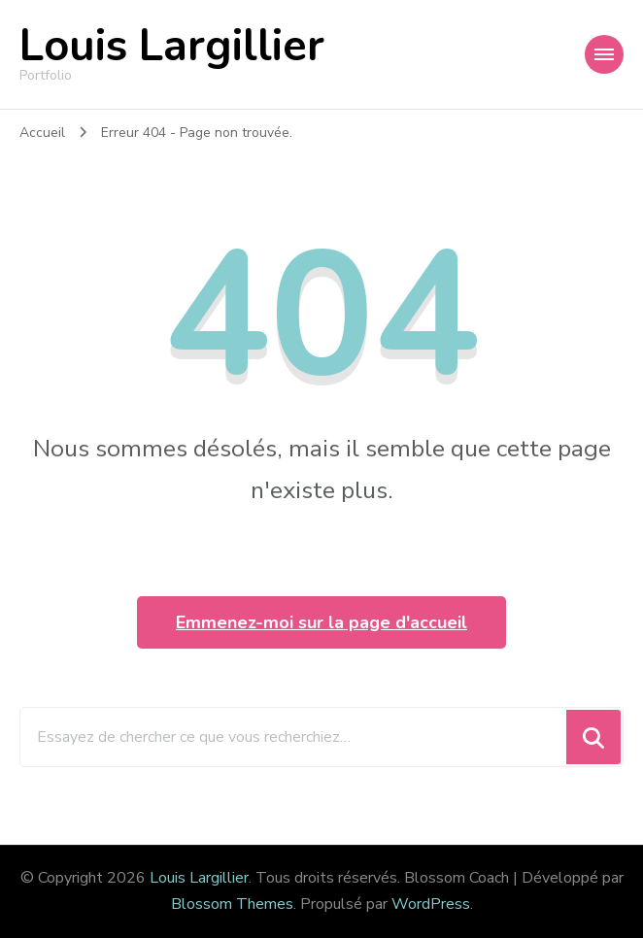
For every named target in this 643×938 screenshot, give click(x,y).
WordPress (430, 904)
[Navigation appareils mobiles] (604, 54)
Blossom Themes (232, 904)
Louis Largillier (171, 46)
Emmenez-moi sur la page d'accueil (321, 622)
